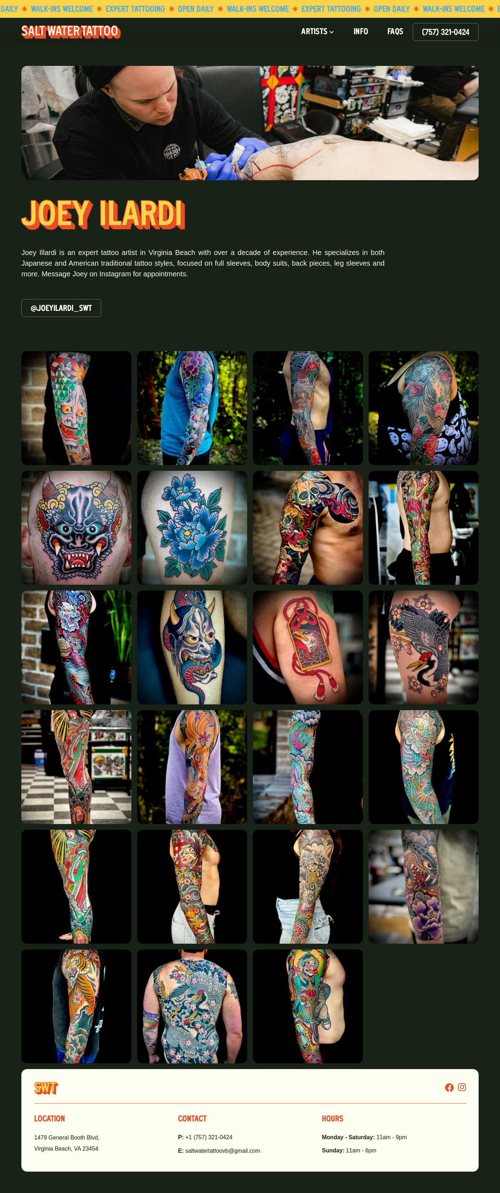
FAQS (395, 32)
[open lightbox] (76, 408)
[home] (71, 32)
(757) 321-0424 (445, 33)
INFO (361, 32)
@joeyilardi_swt (61, 309)
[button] (318, 32)
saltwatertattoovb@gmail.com (219, 1151)
